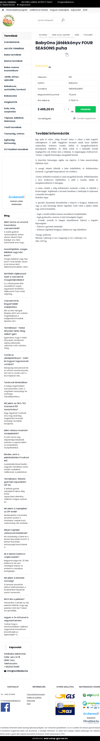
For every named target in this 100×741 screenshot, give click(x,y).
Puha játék (88, 35)
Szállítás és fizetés (39, 10)
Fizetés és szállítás (34, 697)
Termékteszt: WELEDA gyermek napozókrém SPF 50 (15, 481)
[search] (62, 21)
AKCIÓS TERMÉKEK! (8, 2)
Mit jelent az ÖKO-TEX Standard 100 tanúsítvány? (15, 406)
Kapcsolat (76, 10)
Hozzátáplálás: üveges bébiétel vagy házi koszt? (15, 252)
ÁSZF (85, 10)
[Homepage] (3, 10)
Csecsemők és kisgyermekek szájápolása (11, 303)
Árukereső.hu (91, 717)
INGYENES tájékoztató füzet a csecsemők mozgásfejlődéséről (15, 276)
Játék (76, 35)
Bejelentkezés (9, 4)
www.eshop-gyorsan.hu (56, 738)
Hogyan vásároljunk (59, 10)
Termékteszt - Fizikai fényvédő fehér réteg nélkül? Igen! (14, 330)
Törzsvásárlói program (17, 10)
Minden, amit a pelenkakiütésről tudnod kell (16, 457)
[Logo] (20, 20)
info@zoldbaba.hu (17, 670)
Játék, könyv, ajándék (61, 35)
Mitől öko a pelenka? (14, 599)
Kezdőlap (43, 35)
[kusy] (66, 109)
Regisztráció (25, 4)
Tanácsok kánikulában (15, 382)
